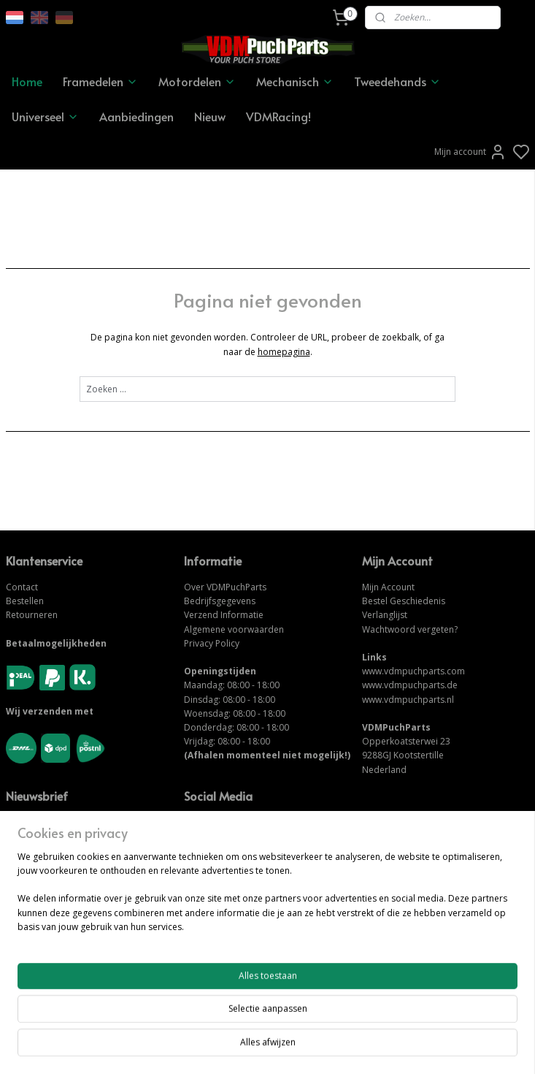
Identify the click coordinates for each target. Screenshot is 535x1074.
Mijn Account (388, 587)
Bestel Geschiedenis (403, 601)
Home (27, 81)
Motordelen (197, 81)
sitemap (318, 1047)
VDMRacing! (278, 116)
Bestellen (25, 601)
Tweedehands (397, 81)
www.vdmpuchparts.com (413, 671)
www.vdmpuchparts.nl (408, 699)
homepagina (284, 352)
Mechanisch (295, 81)
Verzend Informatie (223, 615)
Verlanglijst (384, 615)
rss (348, 1047)
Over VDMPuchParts (225, 587)
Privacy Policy (211, 643)
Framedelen (100, 81)
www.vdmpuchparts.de (410, 685)
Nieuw (210, 116)
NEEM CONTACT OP (227, 948)
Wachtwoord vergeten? (410, 629)
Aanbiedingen (136, 116)
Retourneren (32, 615)
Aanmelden (40, 852)
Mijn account (470, 152)
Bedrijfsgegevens (219, 601)
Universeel (45, 116)
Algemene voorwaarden (234, 629)
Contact (22, 587)
